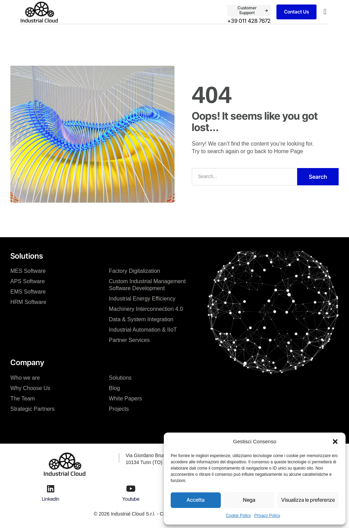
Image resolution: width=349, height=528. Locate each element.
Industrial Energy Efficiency (142, 299)
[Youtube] (131, 488)
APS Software (27, 281)
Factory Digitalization (134, 271)
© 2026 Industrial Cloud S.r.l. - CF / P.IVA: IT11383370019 (156, 514)
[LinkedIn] (51, 488)
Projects (119, 409)
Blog (114, 388)
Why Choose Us (30, 388)
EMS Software (28, 292)
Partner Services (129, 340)
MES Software (28, 271)
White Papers (125, 398)
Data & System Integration (141, 319)
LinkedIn (50, 499)
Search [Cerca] (318, 176)
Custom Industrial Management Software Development (147, 284)
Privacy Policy (267, 515)
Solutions (120, 378)
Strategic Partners (32, 409)
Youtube (130, 499)
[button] (335, 441)
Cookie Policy (238, 515)
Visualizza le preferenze (308, 500)
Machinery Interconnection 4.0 (146, 309)
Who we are (25, 378)
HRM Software (28, 302)
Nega (249, 500)
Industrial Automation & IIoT (143, 330)
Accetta (196, 500)
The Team (22, 398)
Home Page (288, 151)
